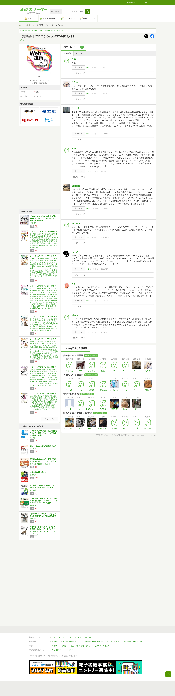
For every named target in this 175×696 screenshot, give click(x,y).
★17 (88, 208)
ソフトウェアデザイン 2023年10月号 (43, 316)
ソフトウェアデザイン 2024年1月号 (43, 393)
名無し (75, 59)
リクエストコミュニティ (104, 646)
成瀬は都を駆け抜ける (38, 472)
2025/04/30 (105, 171)
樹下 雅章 (33, 490)
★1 (87, 68)
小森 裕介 (28, 25)
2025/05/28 (105, 134)
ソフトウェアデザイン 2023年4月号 (43, 286)
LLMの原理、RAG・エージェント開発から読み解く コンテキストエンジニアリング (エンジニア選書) (44, 501)
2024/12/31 (105, 301)
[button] (87, 11)
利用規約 (88, 637)
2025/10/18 (105, 93)
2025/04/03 (105, 237)
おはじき (76, 108)
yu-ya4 (75, 252)
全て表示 (67, 53)
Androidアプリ (57, 650)
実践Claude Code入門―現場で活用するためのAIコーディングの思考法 (43, 460)
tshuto (75, 315)
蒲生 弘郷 (33, 505)
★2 (87, 269)
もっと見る (49, 419)
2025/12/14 (105, 67)
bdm (74, 148)
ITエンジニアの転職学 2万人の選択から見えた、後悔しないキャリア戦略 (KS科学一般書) (43, 433)
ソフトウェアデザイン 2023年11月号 (43, 231)
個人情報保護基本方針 (71, 641)
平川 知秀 (33, 448)
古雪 (74, 283)
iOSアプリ (71, 650)
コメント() (94, 67)
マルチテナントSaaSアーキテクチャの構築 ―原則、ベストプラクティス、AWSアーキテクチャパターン (43, 529)
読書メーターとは (58, 637)
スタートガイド (75, 637)
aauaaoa (76, 223)
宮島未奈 (33, 475)
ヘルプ (54, 646)
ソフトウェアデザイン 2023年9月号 (43, 256)
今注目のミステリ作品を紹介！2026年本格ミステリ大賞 (42, 31)
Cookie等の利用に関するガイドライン (98, 641)
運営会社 (55, 641)
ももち (75, 82)
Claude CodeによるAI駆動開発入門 (43, 446)
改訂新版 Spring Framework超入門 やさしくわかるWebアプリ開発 (44, 486)
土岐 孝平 (33, 518)
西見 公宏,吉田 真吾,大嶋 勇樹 (40, 464)
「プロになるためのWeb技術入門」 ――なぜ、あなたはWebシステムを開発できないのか (43, 218)
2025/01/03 (105, 269)
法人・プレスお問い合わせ (80, 646)
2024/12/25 (105, 332)
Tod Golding (34, 534)
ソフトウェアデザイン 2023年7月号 (43, 367)
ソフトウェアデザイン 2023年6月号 (43, 339)
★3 (87, 332)
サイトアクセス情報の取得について (129, 641)
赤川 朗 (32, 438)
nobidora (76, 186)
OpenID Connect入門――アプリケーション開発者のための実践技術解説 (44, 515)
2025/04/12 (106, 208)
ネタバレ (79, 53)
